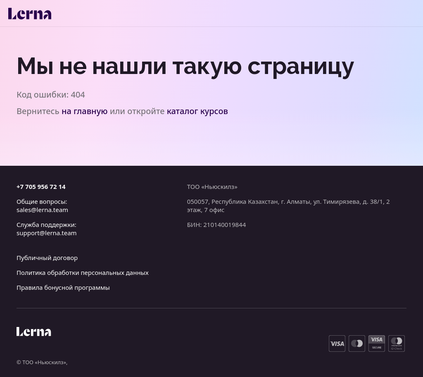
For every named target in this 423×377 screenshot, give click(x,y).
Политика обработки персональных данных (83, 272)
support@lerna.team (47, 233)
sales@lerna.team (42, 209)
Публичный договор (47, 257)
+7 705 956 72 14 (41, 186)
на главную (85, 111)
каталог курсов (197, 111)
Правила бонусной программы (63, 287)
